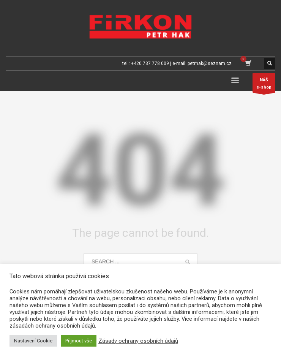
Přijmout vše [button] (78, 341)
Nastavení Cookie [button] (33, 341)
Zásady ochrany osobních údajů (138, 340)
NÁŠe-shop (264, 85)
